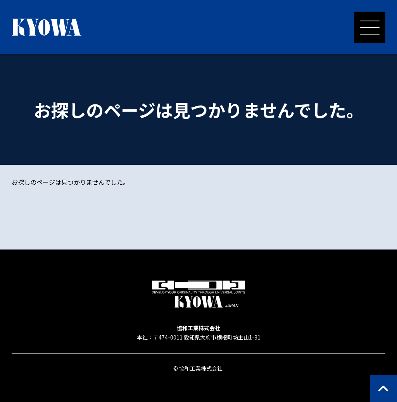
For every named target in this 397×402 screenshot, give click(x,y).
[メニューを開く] (369, 27)
